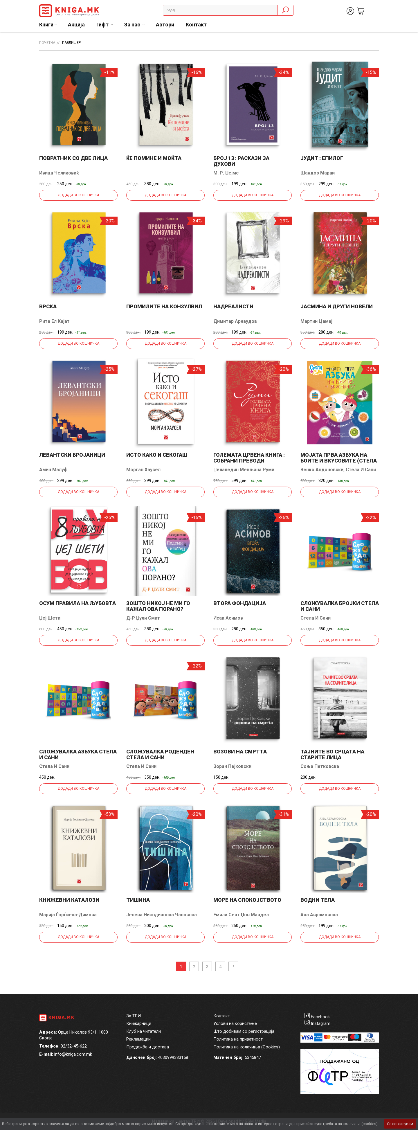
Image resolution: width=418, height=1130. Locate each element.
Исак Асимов (228, 618)
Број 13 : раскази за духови (241, 161)
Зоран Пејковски (232, 766)
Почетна (47, 43)
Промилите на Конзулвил (164, 306)
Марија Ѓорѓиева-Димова (68, 914)
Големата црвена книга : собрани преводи (249, 458)
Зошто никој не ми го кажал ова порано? (158, 606)
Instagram (320, 1023)
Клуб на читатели (143, 1031)
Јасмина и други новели (336, 306)
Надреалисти (233, 306)
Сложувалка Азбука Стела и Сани (78, 754)
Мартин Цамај (316, 321)
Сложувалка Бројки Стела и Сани (339, 606)
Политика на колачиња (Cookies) (246, 1047)
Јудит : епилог (321, 158)
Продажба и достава (147, 1047)
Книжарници (138, 1023)
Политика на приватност (238, 1039)
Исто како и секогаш (156, 455)
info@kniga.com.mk (73, 1054)
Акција (76, 24)
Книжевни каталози (69, 900)
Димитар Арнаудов (235, 321)
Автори (165, 24)
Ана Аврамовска (319, 914)
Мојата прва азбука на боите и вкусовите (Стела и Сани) (338, 460)
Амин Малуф (53, 469)
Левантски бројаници (72, 455)
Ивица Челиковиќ (59, 173)
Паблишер (71, 43)
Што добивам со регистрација (243, 1031)
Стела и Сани (361, 469)
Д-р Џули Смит (143, 618)
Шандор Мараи (317, 173)
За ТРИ (133, 1016)
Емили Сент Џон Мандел (241, 914)
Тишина (138, 900)
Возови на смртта (240, 751)
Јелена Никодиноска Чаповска (161, 914)
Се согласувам (400, 1124)
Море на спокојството (247, 900)
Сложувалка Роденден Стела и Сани (160, 754)
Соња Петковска (319, 766)
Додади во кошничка (78, 195)
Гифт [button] (103, 24)
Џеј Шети (49, 618)
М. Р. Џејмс (226, 173)
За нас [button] (132, 24)
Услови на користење (235, 1023)
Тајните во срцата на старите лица (332, 754)
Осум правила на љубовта (77, 603)
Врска (48, 306)
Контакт (196, 24)
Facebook (320, 1016)
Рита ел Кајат (54, 321)
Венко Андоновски (321, 469)
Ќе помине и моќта (153, 158)
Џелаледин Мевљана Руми (243, 469)
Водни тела (317, 900)
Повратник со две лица (73, 158)
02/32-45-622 (74, 1046)
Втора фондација (239, 603)
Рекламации (138, 1039)
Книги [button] (46, 24)
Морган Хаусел (143, 469)
